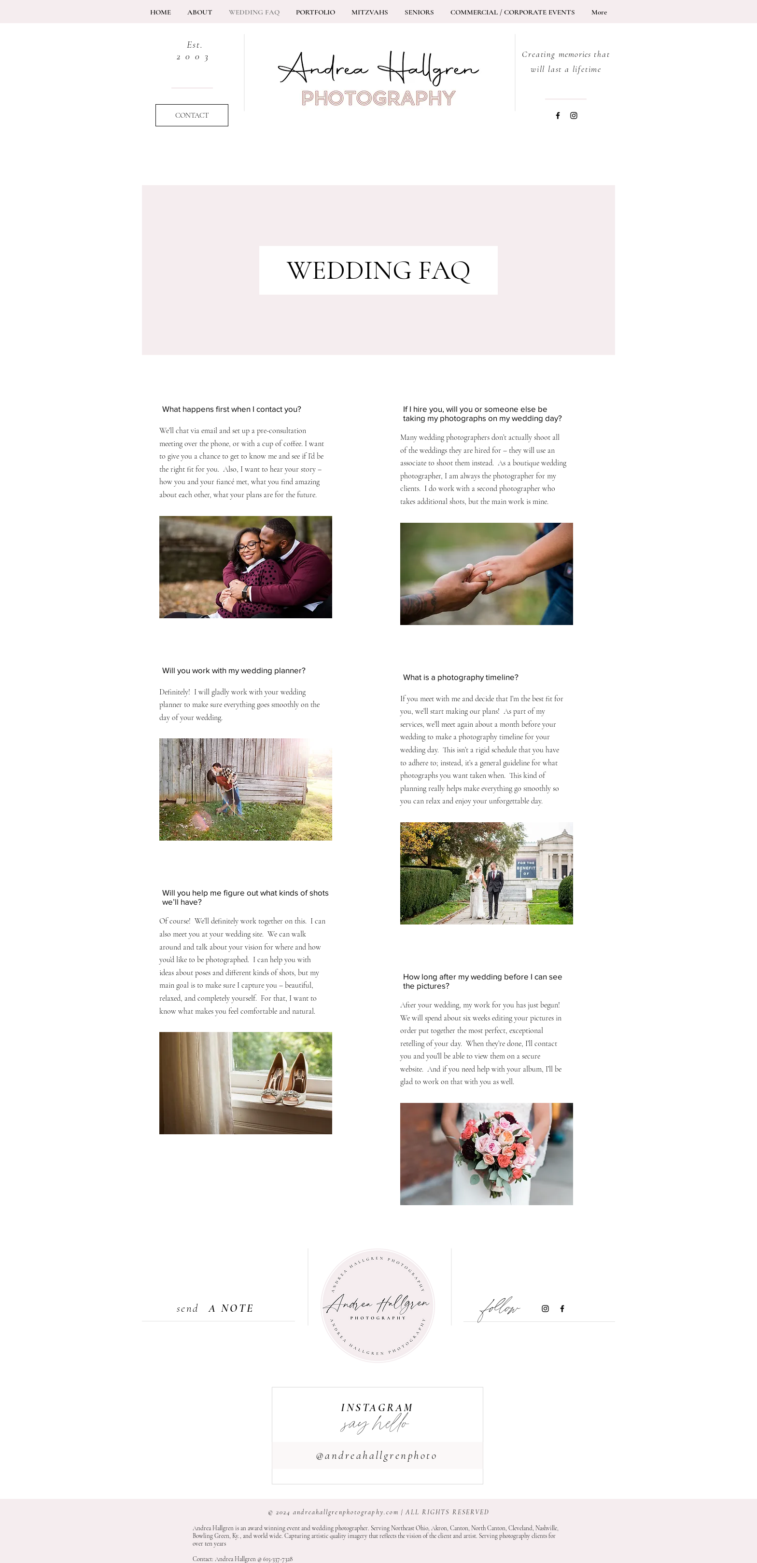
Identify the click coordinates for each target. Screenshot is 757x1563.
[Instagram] (573, 115)
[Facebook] (557, 115)
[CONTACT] (191, 115)
